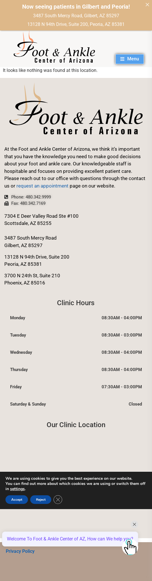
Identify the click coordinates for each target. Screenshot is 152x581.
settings (17, 489)
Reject (40, 499)
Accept (16, 499)
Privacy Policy (20, 551)
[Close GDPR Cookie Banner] (58, 499)
